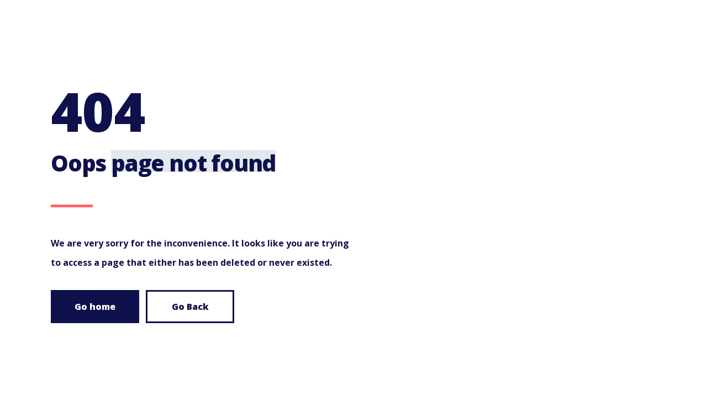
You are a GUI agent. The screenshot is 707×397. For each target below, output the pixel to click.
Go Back (190, 307)
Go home (95, 307)
